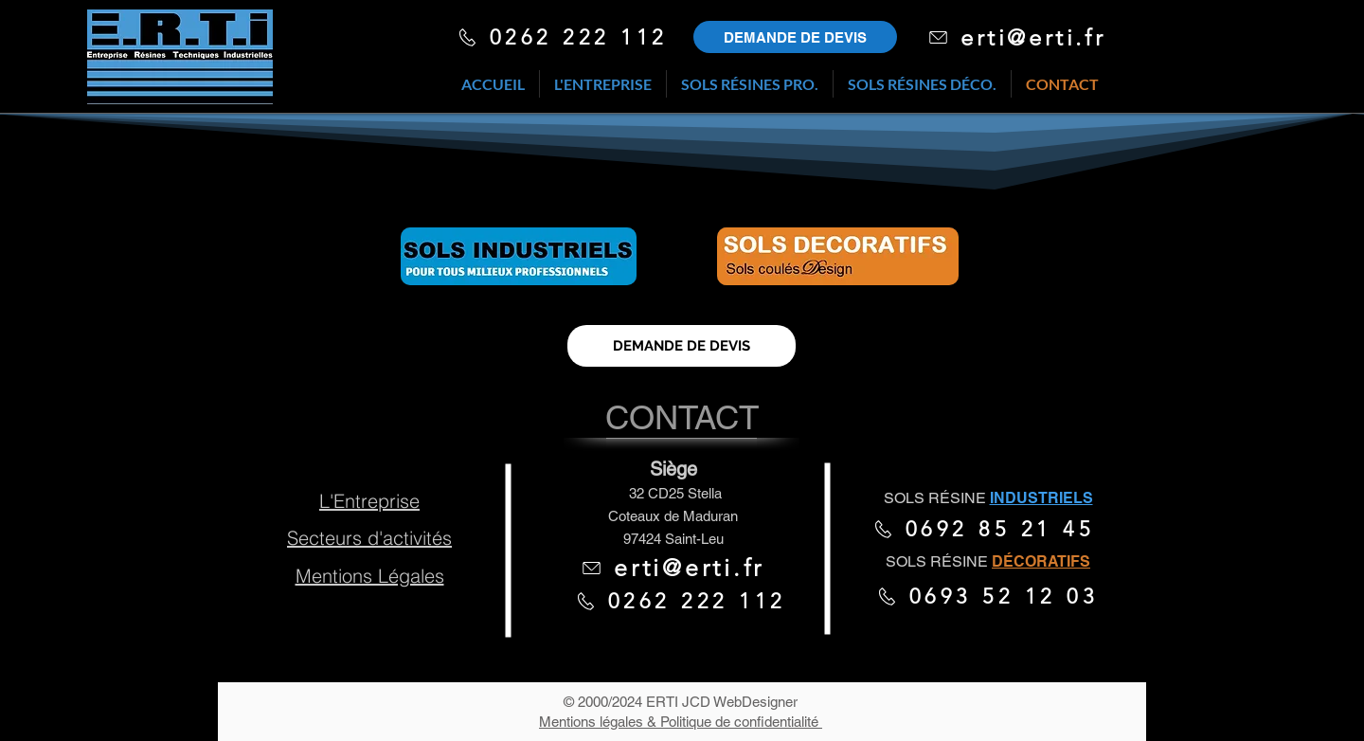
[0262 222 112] (561, 37)
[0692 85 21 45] (983, 529)
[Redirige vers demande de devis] (795, 37)
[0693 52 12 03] (987, 596)
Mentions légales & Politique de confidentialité (680, 722)
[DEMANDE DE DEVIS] (681, 346)
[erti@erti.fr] (1016, 37)
